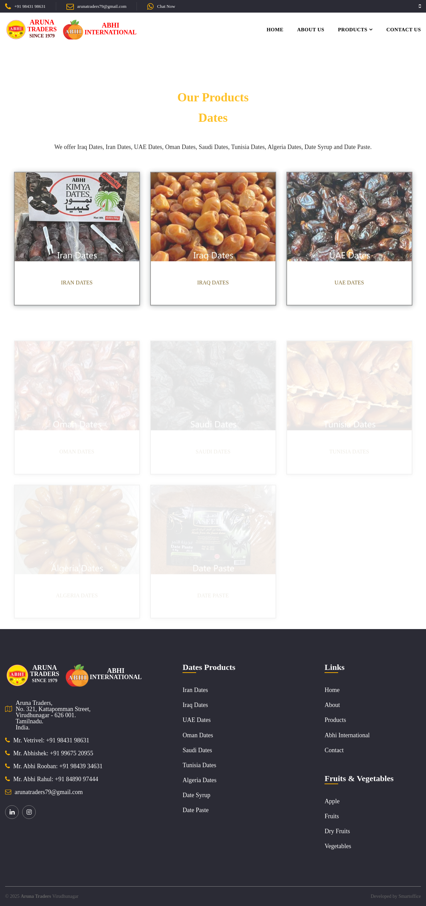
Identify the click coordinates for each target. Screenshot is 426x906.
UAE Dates (196, 719)
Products (352, 29)
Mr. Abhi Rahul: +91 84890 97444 (55, 779)
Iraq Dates (195, 705)
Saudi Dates (197, 750)
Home (275, 29)
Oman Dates (198, 735)
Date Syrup (196, 795)
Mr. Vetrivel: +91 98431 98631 (51, 740)
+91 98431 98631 (30, 6)
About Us (310, 29)
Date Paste (195, 810)
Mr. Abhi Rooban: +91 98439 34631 (57, 766)
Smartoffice (409, 896)
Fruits (332, 816)
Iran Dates (195, 690)
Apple (332, 801)
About (332, 705)
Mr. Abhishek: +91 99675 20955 (53, 753)
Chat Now (166, 6)
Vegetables (338, 846)
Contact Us (403, 29)
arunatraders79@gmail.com (101, 6)
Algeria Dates (199, 780)
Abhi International (347, 735)
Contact (334, 750)
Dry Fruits (337, 831)
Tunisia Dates (199, 765)
